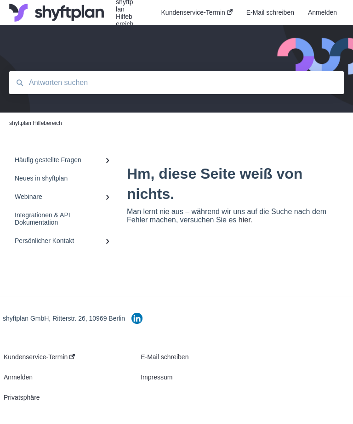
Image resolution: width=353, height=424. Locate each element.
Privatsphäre (22, 397)
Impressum (156, 377)
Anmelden (18, 377)
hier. (245, 220)
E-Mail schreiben (164, 357)
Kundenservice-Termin (39, 357)
